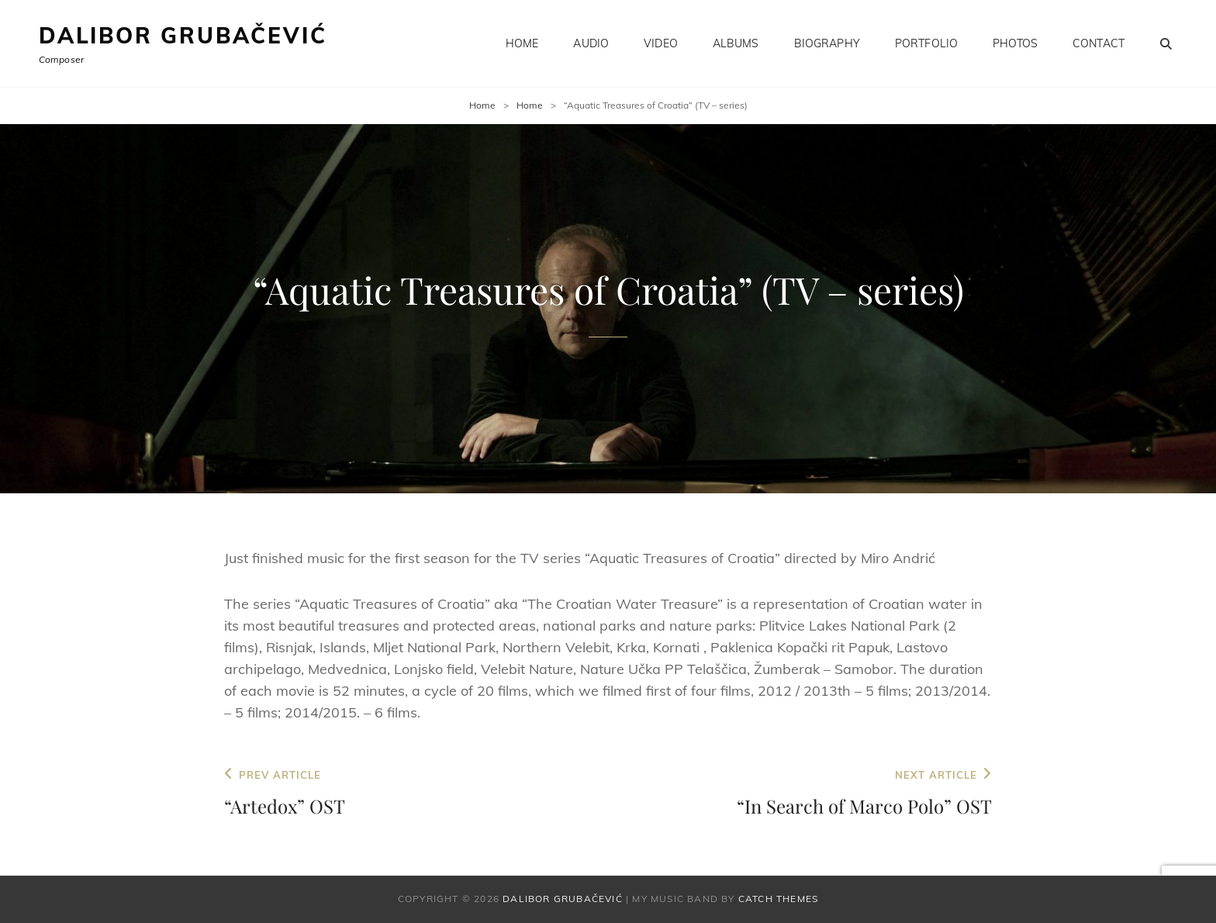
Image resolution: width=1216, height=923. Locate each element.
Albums (736, 43)
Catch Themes (778, 898)
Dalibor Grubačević (182, 35)
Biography (827, 43)
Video (661, 43)
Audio (591, 43)
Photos (1015, 43)
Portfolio (926, 43)
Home (522, 43)
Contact (1098, 43)
